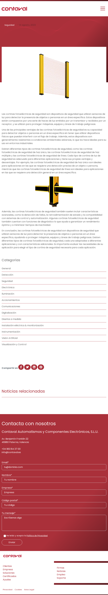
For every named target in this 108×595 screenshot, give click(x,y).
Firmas (60, 567)
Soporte (61, 578)
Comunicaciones (11, 306)
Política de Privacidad (37, 535)
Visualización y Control (14, 344)
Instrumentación (11, 331)
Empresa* (54, 490)
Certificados (9, 576)
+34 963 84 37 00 (11, 449)
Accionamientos (11, 300)
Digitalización (9, 312)
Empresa (8, 569)
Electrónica (8, 287)
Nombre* (54, 478)
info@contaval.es (11, 452)
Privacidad (7, 589)
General (6, 268)
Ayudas (7, 579)
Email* (54, 465)
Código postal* (54, 503)
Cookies (18, 589)
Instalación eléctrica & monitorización (23, 325)
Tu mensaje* (54, 521)
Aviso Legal (29, 589)
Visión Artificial (10, 338)
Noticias (61, 571)
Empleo (61, 574)
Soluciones (8, 572)
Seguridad (9, 25)
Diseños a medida (11, 319)
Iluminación (8, 293)
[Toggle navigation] (103, 8)
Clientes (7, 566)
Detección (7, 274)
